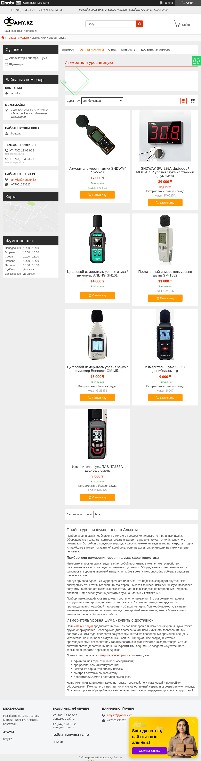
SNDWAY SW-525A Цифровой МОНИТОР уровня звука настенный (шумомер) (165, 172)
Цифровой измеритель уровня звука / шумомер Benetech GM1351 (97, 369)
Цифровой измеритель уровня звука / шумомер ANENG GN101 (97, 273)
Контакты (128, 49)
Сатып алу (99, 195)
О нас (112, 49)
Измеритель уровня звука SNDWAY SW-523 (97, 170)
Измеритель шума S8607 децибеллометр (165, 369)
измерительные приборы (114, 655)
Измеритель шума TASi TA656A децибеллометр (97, 468)
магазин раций (83, 626)
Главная (67, 49)
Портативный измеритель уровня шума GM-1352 (165, 273)
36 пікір (169, 2)
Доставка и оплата (155, 49)
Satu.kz (118, 757)
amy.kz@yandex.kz (23, 179)
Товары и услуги (18, 37)
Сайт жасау (29, 2)
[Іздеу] (139, 23)
